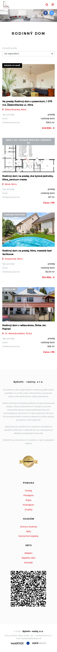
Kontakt (28, 562)
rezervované (12, 65)
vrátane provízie (14, 215)
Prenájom (28, 495)
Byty (28, 531)
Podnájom (28, 504)
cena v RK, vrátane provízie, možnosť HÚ (28, 141)
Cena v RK (49, 202)
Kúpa (28, 500)
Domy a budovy (28, 526)
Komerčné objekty (28, 536)
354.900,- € (48, 277)
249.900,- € (48, 128)
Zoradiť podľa (9, 48)
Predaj (28, 490)
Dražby (28, 509)
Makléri (28, 553)
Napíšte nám (28, 557)
